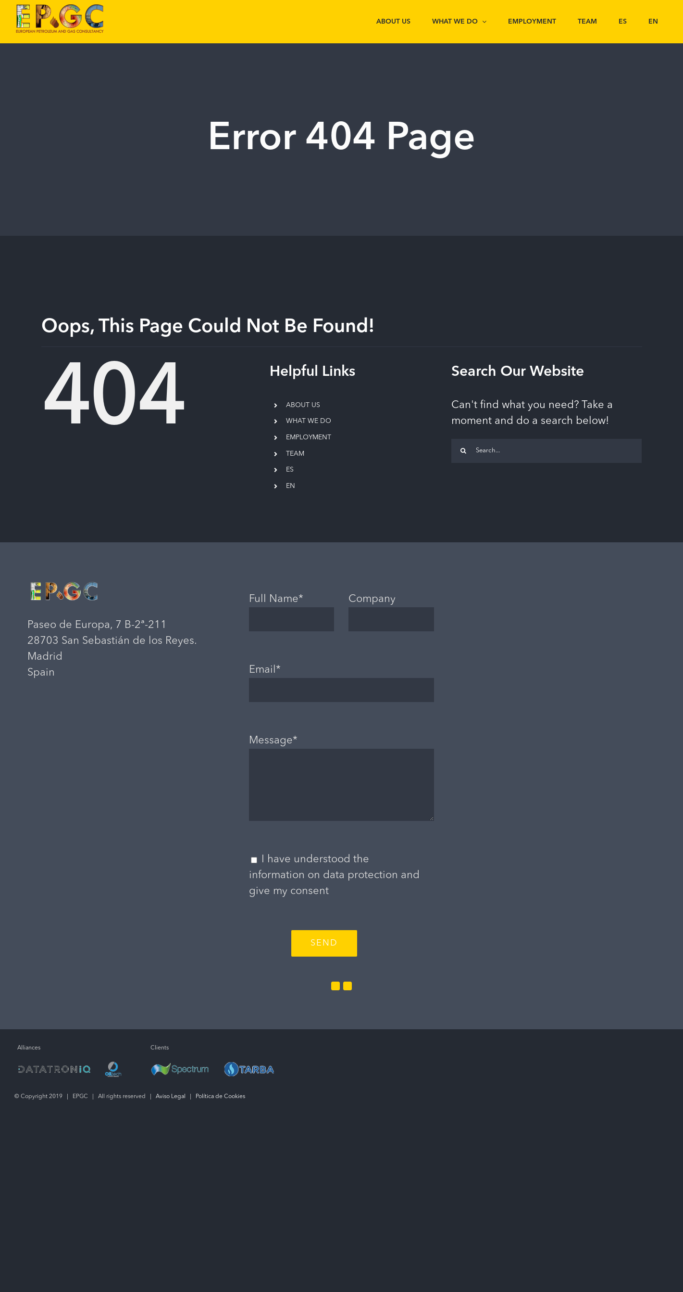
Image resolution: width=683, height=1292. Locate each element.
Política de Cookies (220, 1097)
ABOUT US (303, 405)
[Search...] (546, 451)
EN (290, 486)
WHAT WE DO (308, 421)
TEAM (295, 453)
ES (290, 469)
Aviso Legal (171, 1097)
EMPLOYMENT (308, 437)
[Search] (463, 451)
